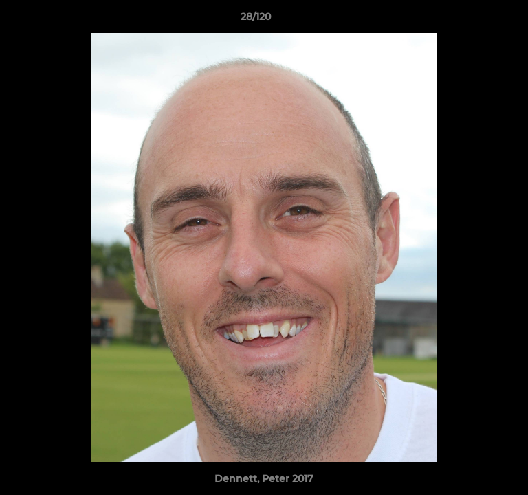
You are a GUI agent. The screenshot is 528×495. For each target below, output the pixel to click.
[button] (478, 20)
